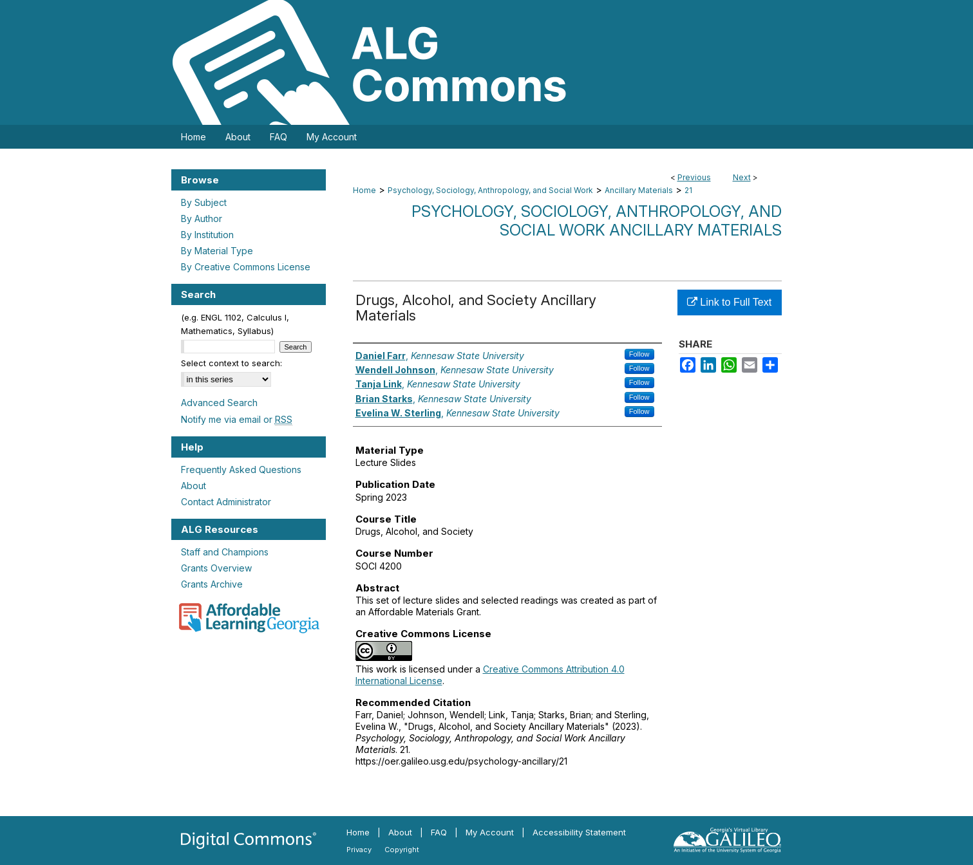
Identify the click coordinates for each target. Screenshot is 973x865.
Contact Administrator (226, 501)
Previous (694, 177)
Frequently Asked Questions (241, 469)
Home (364, 190)
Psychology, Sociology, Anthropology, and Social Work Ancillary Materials (596, 220)
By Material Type (217, 250)
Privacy (359, 849)
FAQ (439, 832)
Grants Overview (216, 568)
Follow (639, 354)
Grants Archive (212, 584)
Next (742, 177)
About (193, 485)
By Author (201, 218)
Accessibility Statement (579, 832)
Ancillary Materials (639, 190)
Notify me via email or (236, 419)
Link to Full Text (729, 302)
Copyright (401, 849)
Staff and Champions (225, 551)
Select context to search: (231, 363)
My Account (490, 832)
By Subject (204, 202)
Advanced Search (219, 402)
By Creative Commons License (245, 266)
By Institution (207, 234)
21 (688, 190)
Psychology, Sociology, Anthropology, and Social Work (490, 190)
